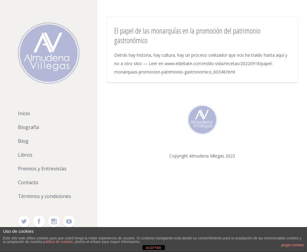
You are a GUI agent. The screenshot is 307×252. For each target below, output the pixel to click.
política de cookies (58, 242)
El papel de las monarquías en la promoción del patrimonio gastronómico (187, 35)
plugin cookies (292, 245)
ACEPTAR (153, 248)
